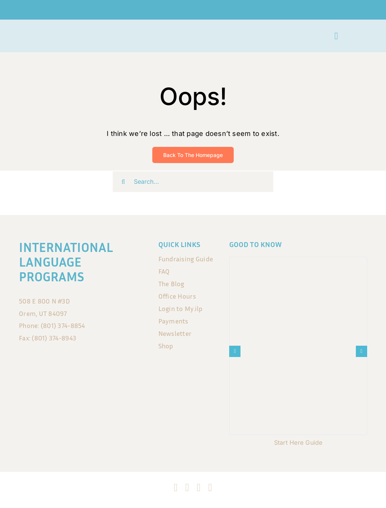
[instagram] (187, 487)
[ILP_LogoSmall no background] (38, 31)
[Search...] (193, 181)
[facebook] (176, 487)
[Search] (123, 181)
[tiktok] (199, 487)
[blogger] (210, 487)
